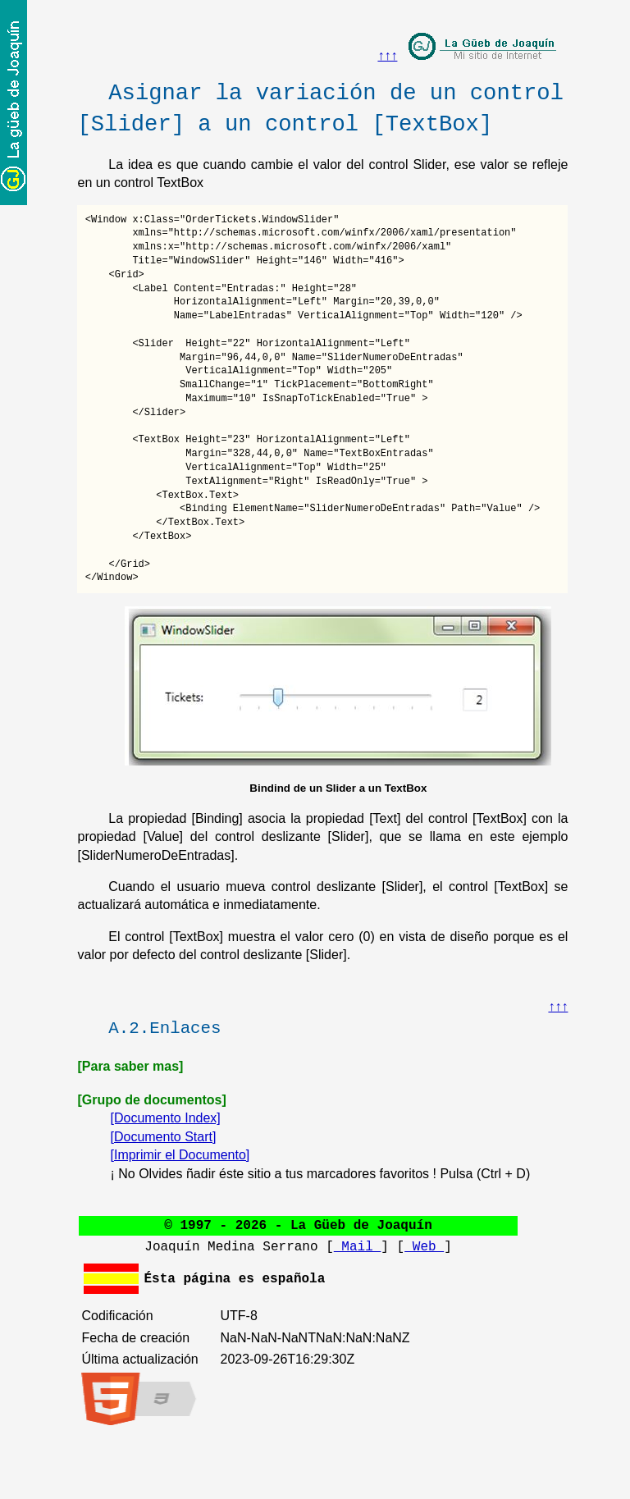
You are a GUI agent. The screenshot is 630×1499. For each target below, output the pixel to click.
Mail (357, 1247)
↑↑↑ (387, 55)
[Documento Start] (163, 1137)
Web (424, 1247)
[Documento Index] (165, 1118)
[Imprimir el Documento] (179, 1155)
